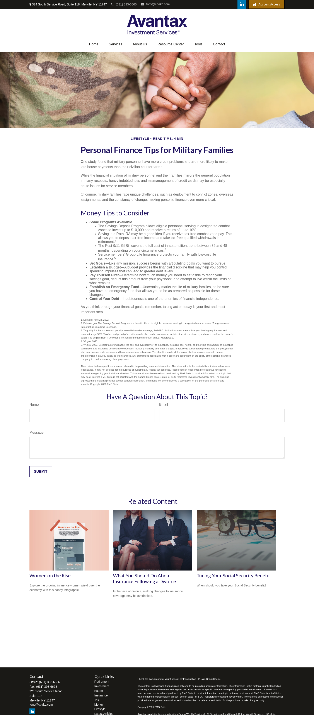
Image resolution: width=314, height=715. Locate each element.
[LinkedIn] (241, 4)
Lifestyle (100, 709)
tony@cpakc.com (155, 4)
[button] (94, 44)
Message (36, 432)
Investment (101, 686)
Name (34, 404)
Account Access (266, 4)
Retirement (101, 681)
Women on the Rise (50, 575)
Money (99, 704)
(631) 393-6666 (124, 4)
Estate (98, 691)
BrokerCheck (213, 679)
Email (163, 404)
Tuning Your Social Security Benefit (233, 575)
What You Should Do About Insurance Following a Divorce (144, 578)
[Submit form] (40, 471)
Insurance (101, 695)
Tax (96, 700)
